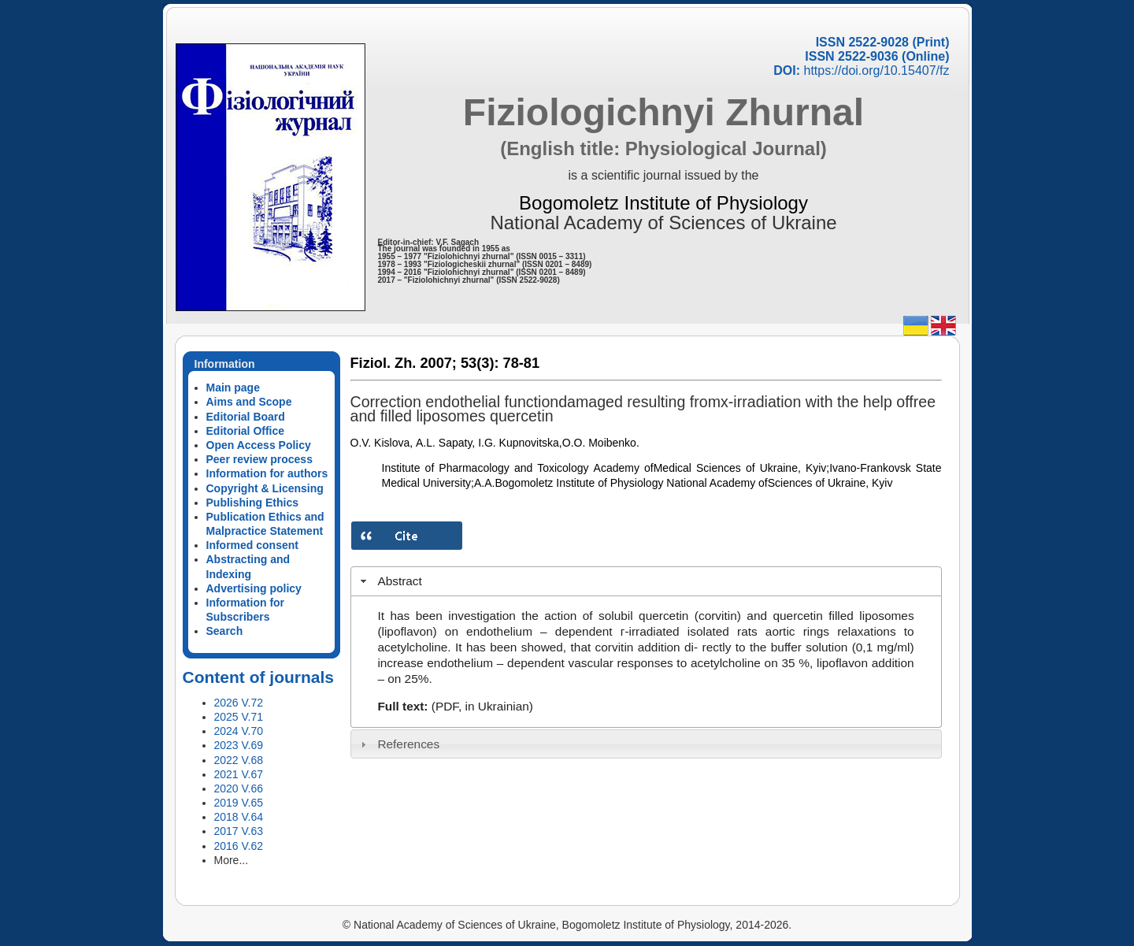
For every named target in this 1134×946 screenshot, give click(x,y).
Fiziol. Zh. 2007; (403, 363)
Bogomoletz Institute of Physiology (663, 202)
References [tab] (398, 744)
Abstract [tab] (389, 581)
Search (224, 631)
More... (231, 860)
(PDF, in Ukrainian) (482, 706)
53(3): (480, 363)
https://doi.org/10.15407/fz (876, 70)
